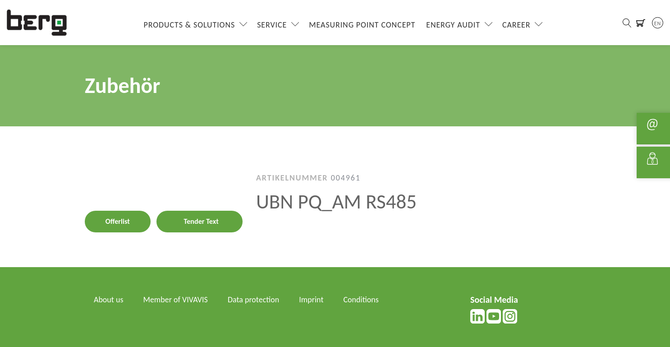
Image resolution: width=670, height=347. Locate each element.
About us (108, 300)
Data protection (253, 300)
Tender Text (201, 221)
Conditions (361, 300)
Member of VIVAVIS (175, 300)
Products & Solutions (189, 25)
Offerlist (118, 221)
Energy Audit (453, 25)
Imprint (311, 300)
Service (272, 25)
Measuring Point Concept (362, 25)
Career (516, 25)
